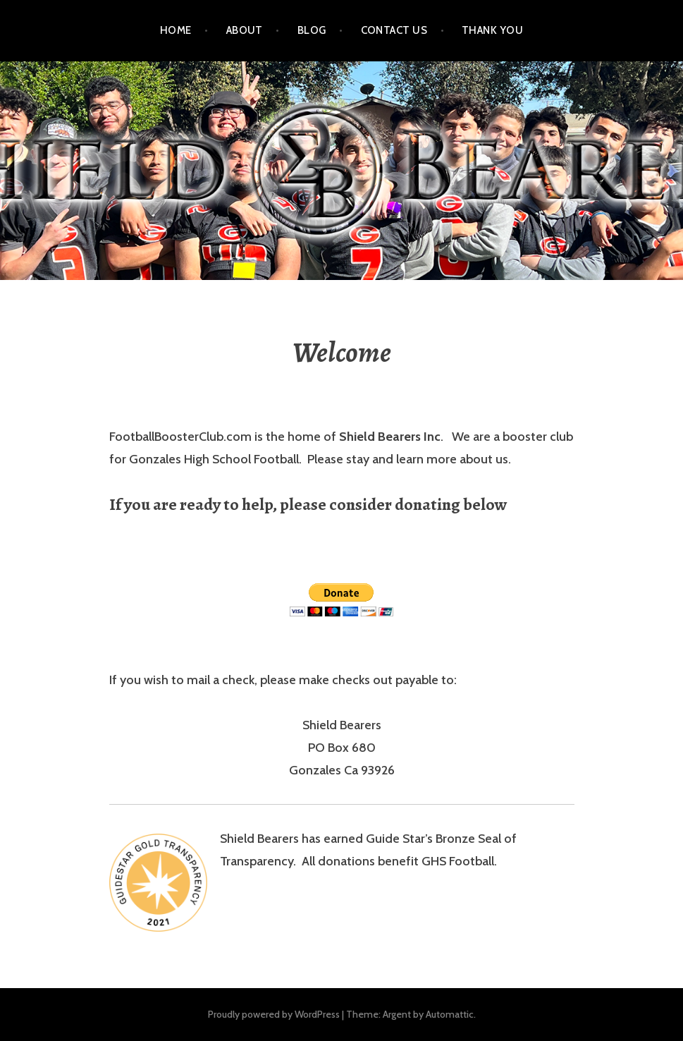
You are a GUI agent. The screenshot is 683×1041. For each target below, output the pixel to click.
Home (176, 30)
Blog (311, 30)
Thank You (492, 30)
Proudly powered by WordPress (274, 1014)
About (244, 30)
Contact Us (394, 30)
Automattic (450, 1014)
